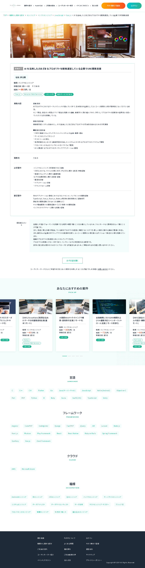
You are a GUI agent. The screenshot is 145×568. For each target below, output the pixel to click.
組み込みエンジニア (80, 512)
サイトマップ (90, 555)
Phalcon (27, 433)
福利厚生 (67, 549)
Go (51, 390)
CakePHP (28, 426)
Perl (13, 398)
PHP (23, 398)
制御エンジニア (42, 512)
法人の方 (95, 6)
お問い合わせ (103, 269)
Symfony (15, 441)
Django (57, 426)
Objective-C (121, 390)
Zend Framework (43, 441)
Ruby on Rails (90, 433)
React (59, 433)
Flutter (41, 390)
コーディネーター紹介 (65, 6)
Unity (105, 398)
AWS (13, 469)
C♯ (30, 390)
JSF (93, 426)
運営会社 (89, 549)
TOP (5, 15)
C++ (20, 390)
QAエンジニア (71, 497)
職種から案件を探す (16, 15)
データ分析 (79, 504)
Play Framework (43, 433)
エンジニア (31, 15)
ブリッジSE (120, 504)
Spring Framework (109, 433)
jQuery (83, 426)
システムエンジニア (19, 504)
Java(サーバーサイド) (67, 390)
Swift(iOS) (76, 398)
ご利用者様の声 (70, 555)
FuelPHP (70, 426)
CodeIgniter (43, 426)
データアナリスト (39, 504)
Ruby (53, 398)
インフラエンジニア (45, 15)
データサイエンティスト (59, 504)
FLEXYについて (69, 538)
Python (34, 398)
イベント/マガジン (82, 6)
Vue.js (68, 15)
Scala (63, 398)
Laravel (104, 426)
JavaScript (58, 15)
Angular (15, 426)
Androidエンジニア (19, 497)
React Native (73, 433)
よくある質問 (69, 543)
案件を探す (28, 6)
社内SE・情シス (60, 512)
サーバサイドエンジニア (112, 497)
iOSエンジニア (54, 497)
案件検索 (40, 538)
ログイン (89, 538)
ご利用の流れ (50, 6)
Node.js (117, 426)
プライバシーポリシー (94, 560)
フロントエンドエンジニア (21, 512)
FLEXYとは (39, 6)
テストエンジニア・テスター (99, 504)
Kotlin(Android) (103, 390)
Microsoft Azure (28, 469)
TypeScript (92, 398)
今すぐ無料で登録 (92, 543)
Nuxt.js (15, 433)
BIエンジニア (37, 497)
